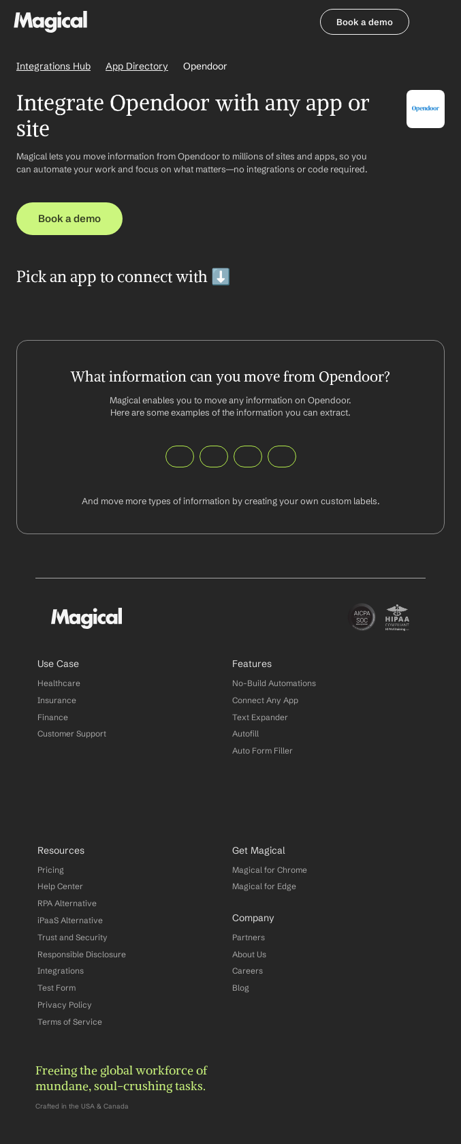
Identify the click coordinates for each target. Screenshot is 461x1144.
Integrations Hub (53, 66)
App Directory (137, 66)
